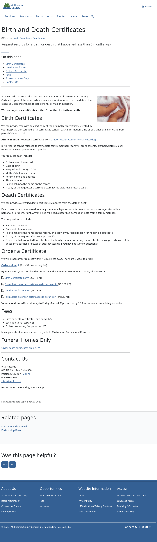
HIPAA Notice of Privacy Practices (95, 506)
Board (10, 500)
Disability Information (128, 506)
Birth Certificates (15, 63)
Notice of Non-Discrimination (131, 495)
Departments (44, 16)
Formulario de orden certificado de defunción (31, 296)
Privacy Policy (85, 500)
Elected (61, 16)
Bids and (51, 495)
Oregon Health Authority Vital (74, 139)
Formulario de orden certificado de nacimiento (31, 284)
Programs (25, 16)
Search (86, 16)
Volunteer (45, 506)
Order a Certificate (16, 71)
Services (10, 16)
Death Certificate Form (18, 290)
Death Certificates (16, 67)
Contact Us (12, 82)
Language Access (125, 500)
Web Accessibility (125, 511)
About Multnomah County (14, 495)
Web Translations (87, 511)
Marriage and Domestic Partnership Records (14, 428)
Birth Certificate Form (17, 277)
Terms (81, 495)
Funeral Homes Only (17, 78)
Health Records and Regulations (29, 38)
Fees (8, 74)
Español (149, 6)
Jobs (42, 500)
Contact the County (11, 506)
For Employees (8, 511)
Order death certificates (20, 347)
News (73, 16)
